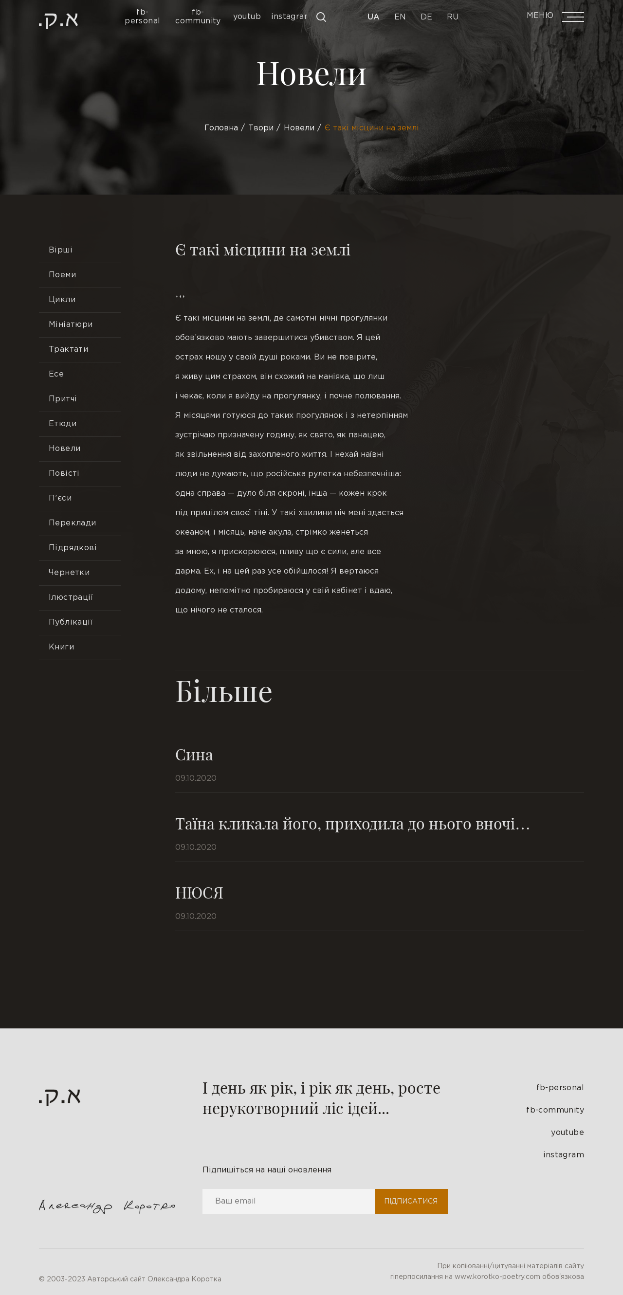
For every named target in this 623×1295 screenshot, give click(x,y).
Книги (61, 647)
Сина (194, 753)
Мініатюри (71, 324)
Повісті (64, 473)
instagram (563, 1155)
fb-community (555, 1110)
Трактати (68, 349)
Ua (373, 17)
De (426, 17)
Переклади (72, 523)
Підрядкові (73, 548)
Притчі (63, 399)
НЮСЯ (199, 891)
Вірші (61, 250)
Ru (452, 17)
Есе (56, 374)
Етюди (62, 424)
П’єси (60, 498)
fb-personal (560, 1088)
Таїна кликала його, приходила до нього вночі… (353, 822)
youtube (567, 1132)
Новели (64, 448)
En (400, 17)
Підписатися (411, 1202)
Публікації (70, 622)
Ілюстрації (71, 597)
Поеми (62, 275)
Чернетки (69, 572)
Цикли (62, 300)
